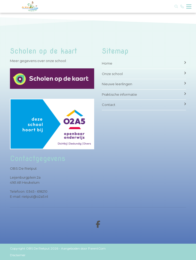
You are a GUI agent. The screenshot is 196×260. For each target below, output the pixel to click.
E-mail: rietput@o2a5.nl (29, 196)
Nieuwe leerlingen (144, 84)
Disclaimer (18, 255)
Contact (144, 104)
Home (144, 63)
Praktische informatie (144, 94)
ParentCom (97, 248)
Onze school (144, 73)
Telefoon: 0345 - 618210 (28, 191)
